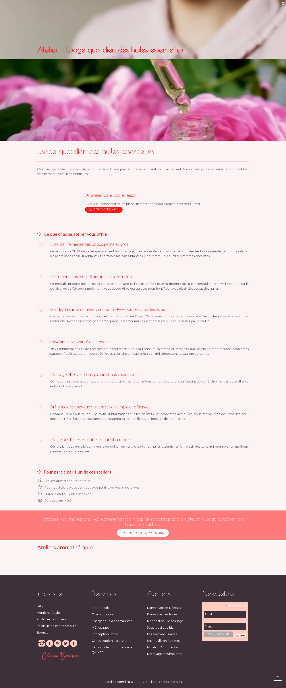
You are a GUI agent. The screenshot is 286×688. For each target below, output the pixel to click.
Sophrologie (101, 608)
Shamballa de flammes (163, 640)
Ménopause (100, 627)
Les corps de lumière (162, 634)
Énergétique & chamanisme (112, 621)
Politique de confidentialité (56, 626)
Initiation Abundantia (162, 647)
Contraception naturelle (109, 640)
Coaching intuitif (104, 614)
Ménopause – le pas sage (165, 621)
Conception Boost (105, 634)
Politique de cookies (51, 619)
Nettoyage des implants (164, 654)
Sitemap (42, 632)
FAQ (39, 606)
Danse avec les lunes (162, 614)
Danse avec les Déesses (164, 608)
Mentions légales (48, 613)
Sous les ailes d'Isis (160, 627)
